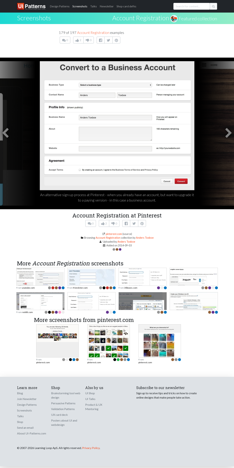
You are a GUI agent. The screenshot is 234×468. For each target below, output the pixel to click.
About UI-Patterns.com (31, 433)
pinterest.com (114, 233)
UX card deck (59, 414)
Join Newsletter (27, 399)
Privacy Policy (91, 448)
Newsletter (107, 6)
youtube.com (28, 287)
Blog (20, 393)
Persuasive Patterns (63, 403)
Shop (20, 421)
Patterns (60, 6)
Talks (93, 6)
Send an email (25, 427)
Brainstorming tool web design (65, 395)
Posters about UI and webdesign (64, 422)
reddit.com (27, 312)
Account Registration (140, 18)
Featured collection (198, 18)
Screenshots (79, 6)
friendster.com (80, 287)
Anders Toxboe (145, 237)
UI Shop (90, 393)
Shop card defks (126, 6)
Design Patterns (27, 404)
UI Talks (90, 399)
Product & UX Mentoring (93, 407)
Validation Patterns (63, 409)
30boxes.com (130, 287)
